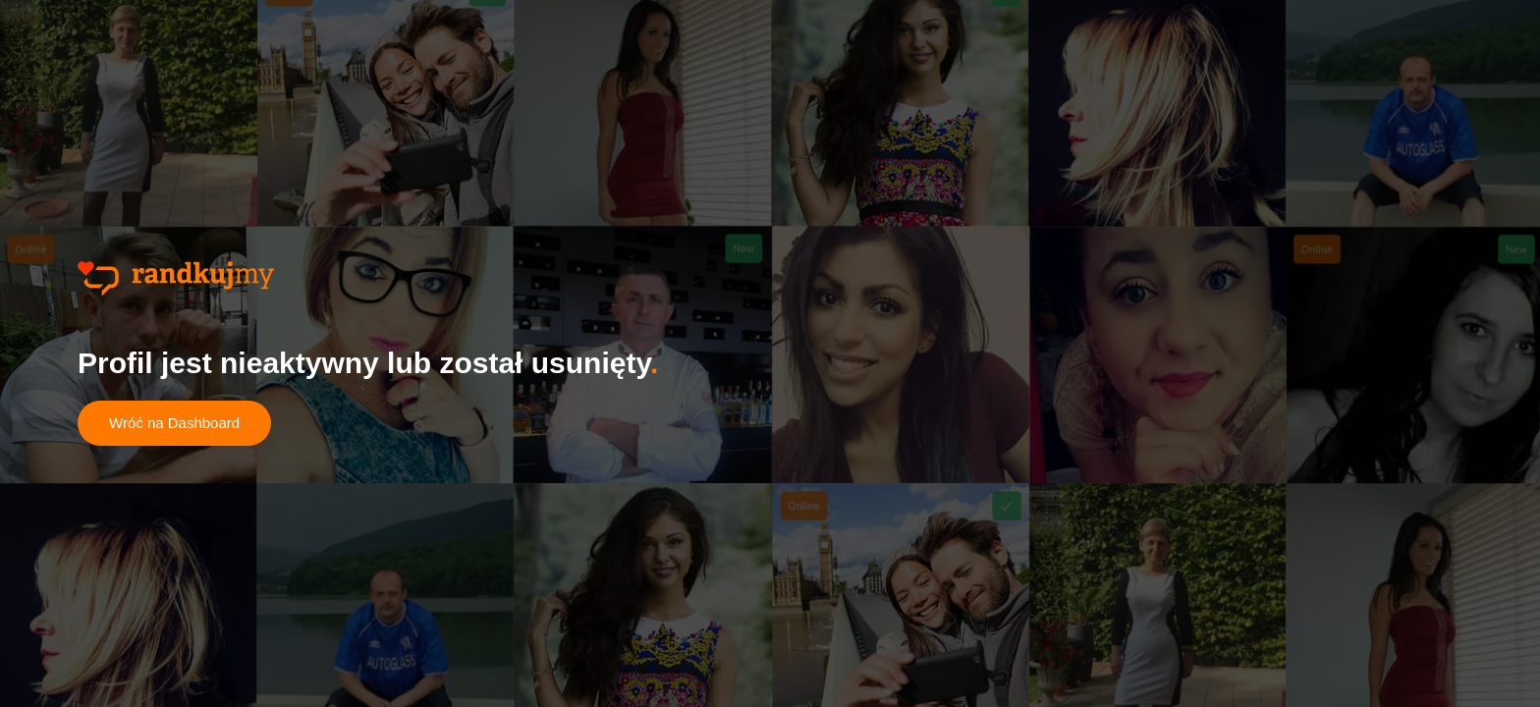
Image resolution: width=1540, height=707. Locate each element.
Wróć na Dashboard (174, 422)
